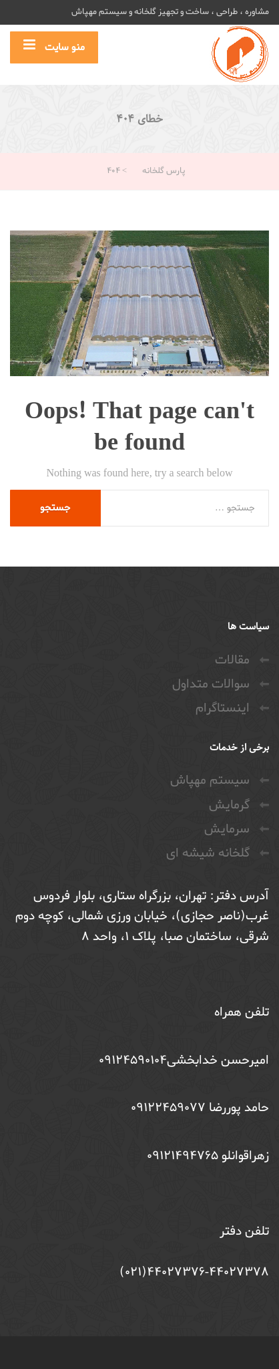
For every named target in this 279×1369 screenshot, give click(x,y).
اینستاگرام (223, 708)
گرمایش (229, 805)
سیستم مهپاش (210, 780)
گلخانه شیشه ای (208, 853)
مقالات (232, 660)
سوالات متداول (211, 684)
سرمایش (227, 829)
